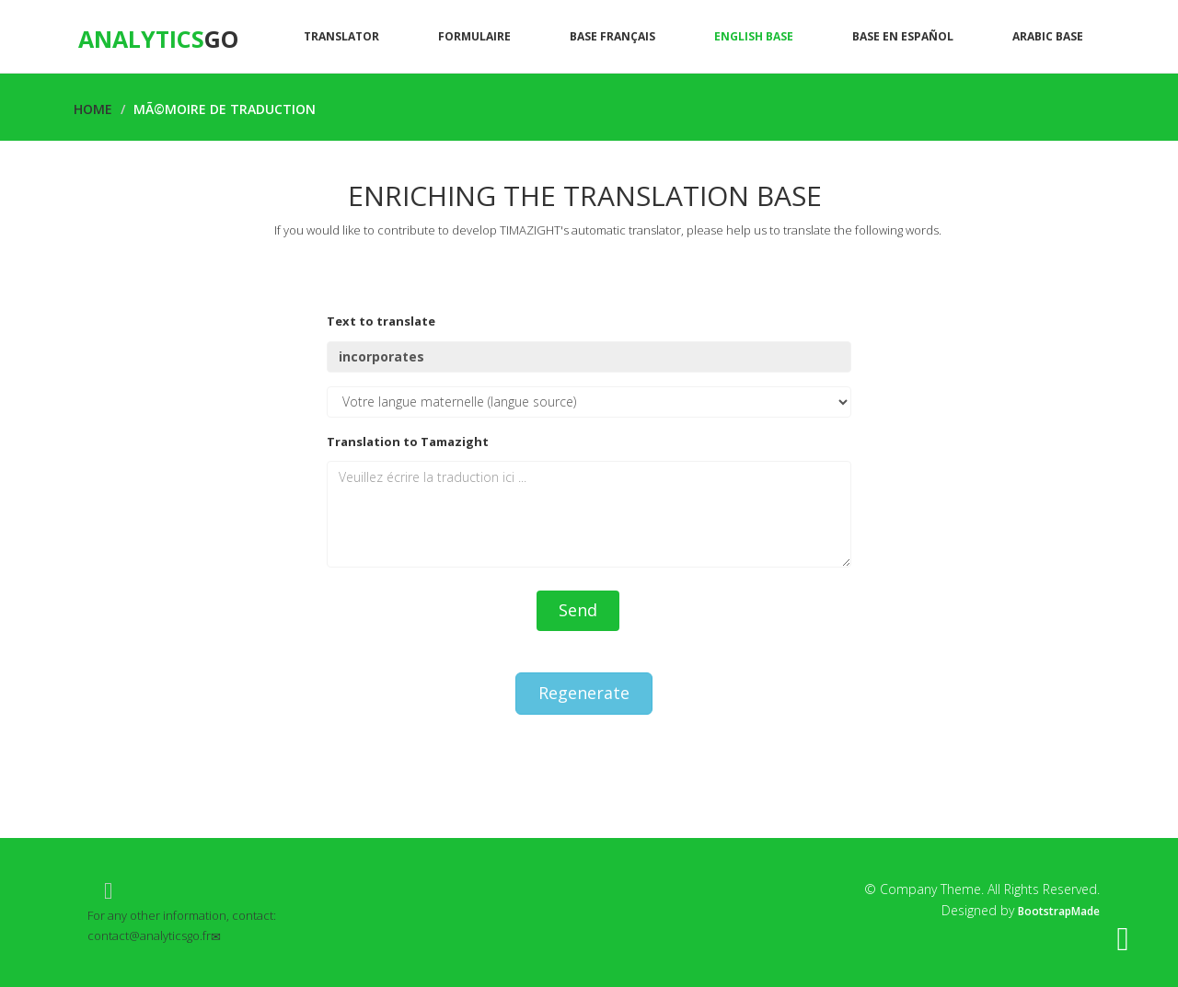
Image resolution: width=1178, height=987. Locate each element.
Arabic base (1047, 36)
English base (753, 36)
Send (578, 610)
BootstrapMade (1059, 911)
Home (93, 109)
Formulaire (474, 36)
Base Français (612, 36)
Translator (341, 36)
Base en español (902, 36)
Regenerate (583, 693)
